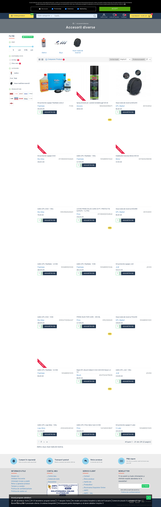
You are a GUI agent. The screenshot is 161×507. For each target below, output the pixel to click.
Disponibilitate (17, 56)
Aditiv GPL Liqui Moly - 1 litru (47, 425)
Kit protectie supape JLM (124, 264)
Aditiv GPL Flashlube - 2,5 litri (47, 264)
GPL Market (120, 106)
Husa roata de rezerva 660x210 (126, 103)
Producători (16, 89)
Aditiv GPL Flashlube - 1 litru (86, 156)
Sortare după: (111, 59)
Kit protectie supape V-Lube (125, 425)
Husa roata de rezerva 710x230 (126, 317)
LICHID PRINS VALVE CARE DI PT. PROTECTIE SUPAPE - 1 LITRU (93, 210)
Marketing (83, 9)
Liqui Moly (41, 428)
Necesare (44, 9)
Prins (78, 214)
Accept (115, 9)
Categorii (15, 68)
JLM (117, 267)
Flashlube (41, 106)
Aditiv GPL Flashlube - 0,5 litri (47, 370)
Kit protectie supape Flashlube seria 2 (50, 103)
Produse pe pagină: (139, 59)
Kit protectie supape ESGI (46, 156)
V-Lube (118, 428)
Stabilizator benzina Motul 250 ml (127, 156)
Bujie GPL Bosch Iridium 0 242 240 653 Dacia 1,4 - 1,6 (94, 371)
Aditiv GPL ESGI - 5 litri (45, 317)
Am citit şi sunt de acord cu (130, 491)
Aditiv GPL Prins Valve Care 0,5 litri (89, 425)
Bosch (79, 375)
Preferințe (57, 9)
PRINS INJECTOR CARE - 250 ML (88, 317)
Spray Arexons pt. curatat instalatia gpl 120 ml (92, 103)
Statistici (70, 9)
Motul (118, 159)
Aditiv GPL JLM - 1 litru (123, 370)
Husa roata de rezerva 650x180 (126, 209)
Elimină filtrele (28, 37)
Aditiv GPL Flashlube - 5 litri (86, 264)
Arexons (80, 106)
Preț (13, 42)
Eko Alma (40, 159)
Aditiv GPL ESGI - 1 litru (45, 209)
